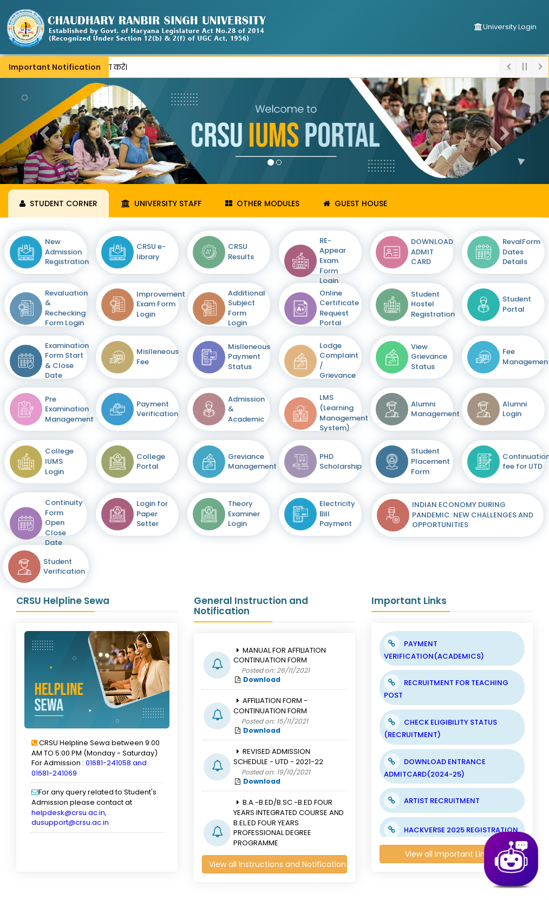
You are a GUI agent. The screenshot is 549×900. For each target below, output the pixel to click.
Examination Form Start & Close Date (67, 361)
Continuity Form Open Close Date (64, 523)
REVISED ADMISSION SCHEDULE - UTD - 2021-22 (278, 756)
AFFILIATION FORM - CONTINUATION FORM (270, 705)
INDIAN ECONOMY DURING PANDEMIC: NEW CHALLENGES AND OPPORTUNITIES (472, 515)
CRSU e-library (151, 252)
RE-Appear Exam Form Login (332, 261)
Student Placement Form (430, 461)
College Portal (150, 462)
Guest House (355, 203)
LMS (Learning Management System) (343, 413)
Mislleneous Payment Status (249, 357)
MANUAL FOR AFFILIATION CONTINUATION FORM (279, 655)
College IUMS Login (59, 461)
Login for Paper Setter (152, 514)
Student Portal (516, 304)
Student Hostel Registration (433, 304)
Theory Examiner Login (244, 514)
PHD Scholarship (340, 462)
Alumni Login (514, 409)
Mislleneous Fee (157, 357)
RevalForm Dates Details (521, 252)
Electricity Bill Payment (337, 514)
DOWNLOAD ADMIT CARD (432, 252)
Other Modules (262, 203)
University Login (505, 27)
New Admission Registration (67, 252)
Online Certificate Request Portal (339, 308)
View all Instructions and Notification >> (278, 864)
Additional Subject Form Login (246, 308)
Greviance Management (252, 462)
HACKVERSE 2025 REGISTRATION (461, 830)
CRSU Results (241, 252)
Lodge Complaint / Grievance (338, 361)
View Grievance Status (429, 357)
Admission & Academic (246, 409)
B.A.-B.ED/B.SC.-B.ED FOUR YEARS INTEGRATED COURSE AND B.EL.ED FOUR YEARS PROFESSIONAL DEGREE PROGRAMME (288, 822)
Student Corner (58, 203)
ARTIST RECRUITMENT (442, 801)
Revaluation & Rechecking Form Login (66, 308)
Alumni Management (435, 409)
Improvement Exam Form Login (160, 304)
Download (261, 679)
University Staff (161, 203)
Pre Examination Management (69, 409)
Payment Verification (157, 409)
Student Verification (64, 567)
